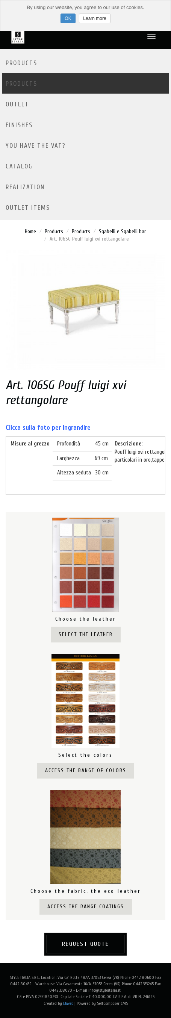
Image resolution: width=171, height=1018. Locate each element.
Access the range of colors (85, 770)
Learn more (94, 18)
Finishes (19, 125)
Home (30, 231)
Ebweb (68, 1003)
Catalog (19, 166)
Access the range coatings (85, 906)
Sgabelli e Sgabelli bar (122, 231)
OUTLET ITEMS (28, 207)
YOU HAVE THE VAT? (36, 145)
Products (21, 63)
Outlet (17, 104)
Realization (25, 187)
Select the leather (86, 634)
